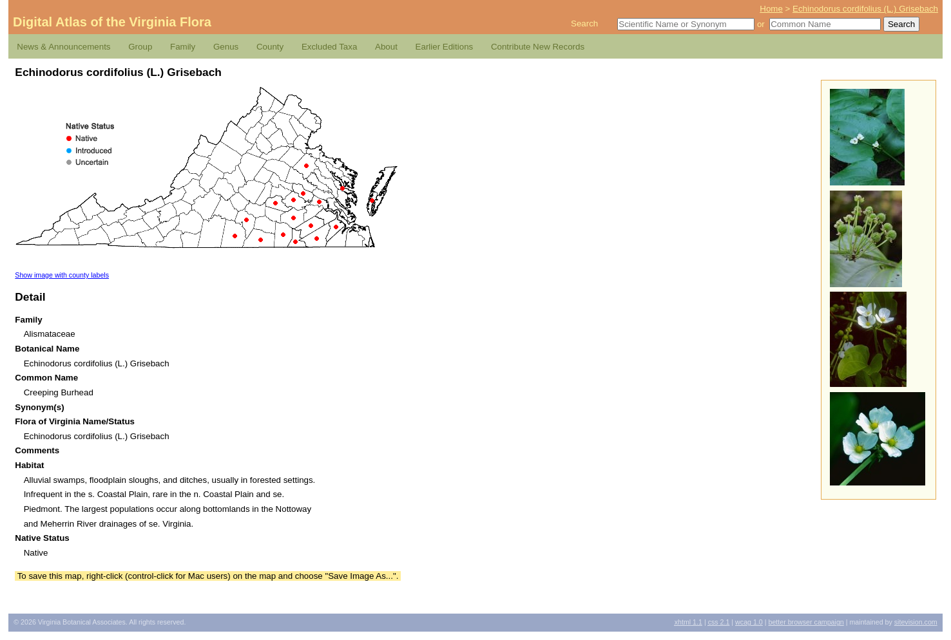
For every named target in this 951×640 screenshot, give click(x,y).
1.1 (688, 622)
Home (771, 9)
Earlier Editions (445, 47)
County (269, 47)
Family (182, 47)
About (386, 47)
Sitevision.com (915, 622)
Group (140, 47)
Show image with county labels (62, 275)
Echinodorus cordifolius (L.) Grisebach (865, 9)
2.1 (719, 622)
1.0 (749, 622)
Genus (225, 47)
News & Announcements (63, 47)
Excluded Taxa (329, 47)
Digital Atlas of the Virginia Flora (112, 22)
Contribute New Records (537, 47)
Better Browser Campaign (805, 622)
